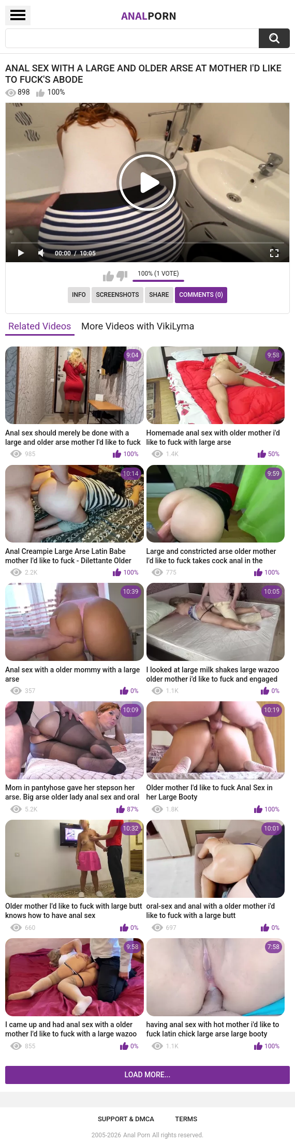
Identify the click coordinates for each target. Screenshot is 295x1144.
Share (159, 294)
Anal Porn (136, 1135)
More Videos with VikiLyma (137, 326)
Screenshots (117, 294)
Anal (148, 15)
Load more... (148, 1075)
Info (79, 294)
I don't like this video (121, 276)
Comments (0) (201, 294)
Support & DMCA (126, 1119)
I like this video (108, 276)
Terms (186, 1119)
